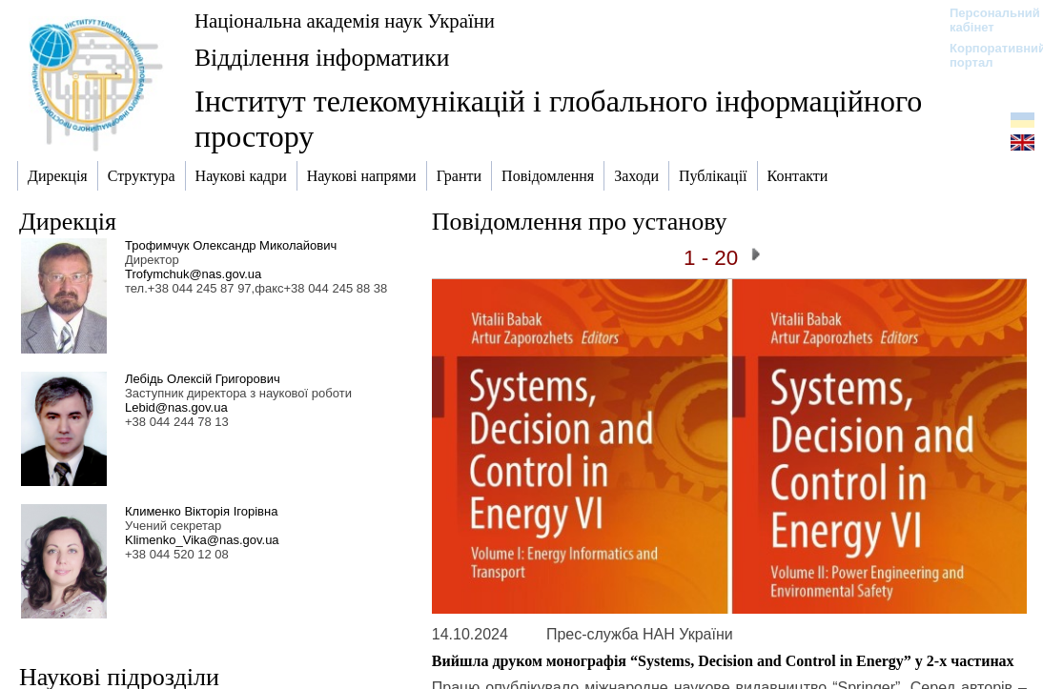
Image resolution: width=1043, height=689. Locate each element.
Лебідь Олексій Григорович (202, 379)
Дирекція (67, 221)
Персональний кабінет (985, 20)
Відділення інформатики (321, 57)
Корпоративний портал (985, 55)
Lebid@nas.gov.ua (176, 407)
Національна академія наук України (344, 20)
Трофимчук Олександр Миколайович (231, 245)
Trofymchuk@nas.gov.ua (193, 274)
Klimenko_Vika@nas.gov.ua (202, 540)
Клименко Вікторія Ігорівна (201, 511)
